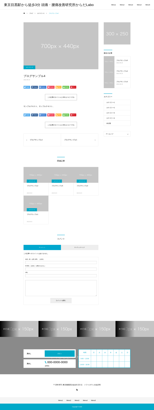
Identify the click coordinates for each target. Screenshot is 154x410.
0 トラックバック (80, 247)
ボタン (59, 353)
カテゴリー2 (110, 108)
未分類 (108, 123)
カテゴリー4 (110, 118)
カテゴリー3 (110, 113)
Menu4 (139, 5)
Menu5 (147, 5)
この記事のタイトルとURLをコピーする (60, 97)
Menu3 (130, 5)
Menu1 (113, 5)
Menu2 (122, 5)
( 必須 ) (34, 259)
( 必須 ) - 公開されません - (35, 266)
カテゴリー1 (29, 67)
